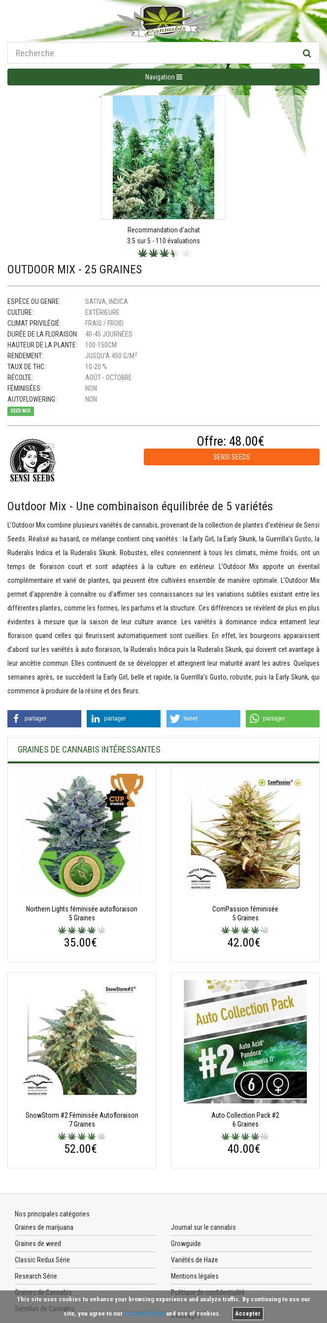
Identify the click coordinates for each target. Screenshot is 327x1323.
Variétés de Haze (194, 1260)
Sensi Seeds (231, 457)
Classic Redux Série (42, 1260)
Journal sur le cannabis (203, 1227)
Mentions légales (195, 1276)
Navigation (163, 77)
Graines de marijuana (44, 1227)
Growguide (186, 1243)
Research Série (36, 1276)
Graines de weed (38, 1243)
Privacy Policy (144, 1313)
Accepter (248, 1313)
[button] (44, 718)
